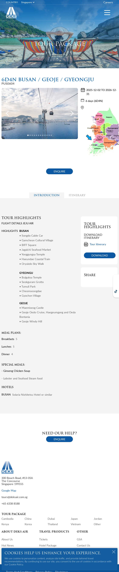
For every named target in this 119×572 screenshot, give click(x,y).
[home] (11, 12)
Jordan (98, 520)
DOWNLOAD (99, 255)
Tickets (43, 541)
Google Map (9, 492)
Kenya (5, 526)
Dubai (51, 520)
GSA (79, 541)
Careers (108, 2)
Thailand (53, 526)
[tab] (46, 195)
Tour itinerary (98, 244)
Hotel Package (48, 547)
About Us (7, 541)
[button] (29, 2)
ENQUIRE (59, 171)
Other (97, 526)
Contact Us (83, 547)
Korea (28, 526)
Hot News (8, 547)
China (28, 520)
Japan (74, 520)
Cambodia (7, 520)
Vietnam (76, 526)
